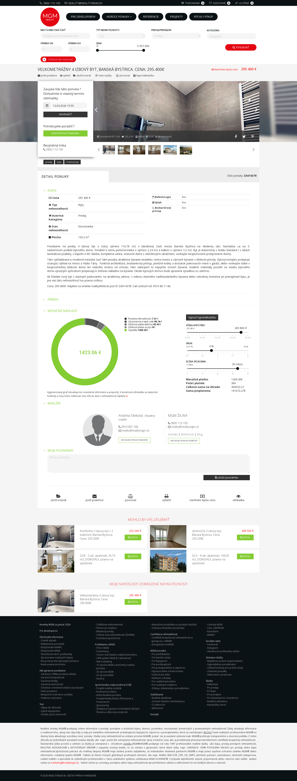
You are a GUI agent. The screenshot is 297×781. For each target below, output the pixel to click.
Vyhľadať (241, 47)
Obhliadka (238, 498)
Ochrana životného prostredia (168, 628)
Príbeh (51, 299)
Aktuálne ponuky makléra (134, 440)
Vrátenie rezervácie (51, 698)
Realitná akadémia (161, 698)
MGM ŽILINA (178, 415)
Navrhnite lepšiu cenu (225, 69)
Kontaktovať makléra (65, 133)
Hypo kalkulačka (143, 75)
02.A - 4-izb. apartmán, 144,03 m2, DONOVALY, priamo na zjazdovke (210, 559)
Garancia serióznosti (52, 684)
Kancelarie (212, 631)
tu (127, 395)
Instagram (212, 647)
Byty (59, 162)
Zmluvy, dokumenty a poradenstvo (170, 688)
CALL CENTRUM (215, 628)
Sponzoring (102, 705)
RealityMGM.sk (57, 775)
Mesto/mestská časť (53, 30)
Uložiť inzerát (82, 75)
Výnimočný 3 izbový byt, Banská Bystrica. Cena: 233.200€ (207, 534)
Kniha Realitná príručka (108, 695)
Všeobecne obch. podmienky (56, 654)
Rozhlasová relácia (106, 691)
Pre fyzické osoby (161, 657)
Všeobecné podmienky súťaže (223, 651)
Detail (133, 537)
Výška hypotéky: (195, 325)
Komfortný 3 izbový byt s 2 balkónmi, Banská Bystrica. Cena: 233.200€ (96, 534)
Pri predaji (212, 687)
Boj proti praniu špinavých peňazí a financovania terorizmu (60, 662)
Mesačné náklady (60, 311)
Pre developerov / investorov (222, 698)
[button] (96, 123)
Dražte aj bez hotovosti (53, 714)
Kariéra (100, 678)
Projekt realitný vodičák (108, 688)
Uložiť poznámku (226, 477)
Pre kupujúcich (159, 661)
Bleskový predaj (105, 631)
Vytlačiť (65, 75)
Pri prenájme (214, 694)
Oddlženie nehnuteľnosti (109, 624)
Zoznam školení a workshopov (168, 701)
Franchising (102, 651)
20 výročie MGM (104, 671)
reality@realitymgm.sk (83, 3)
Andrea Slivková (131, 415)
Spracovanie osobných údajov (57, 657)
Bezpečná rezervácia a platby (57, 694)
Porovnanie (193, 3)
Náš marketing (104, 661)
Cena (99, 43)
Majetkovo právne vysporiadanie (224, 661)
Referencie (187, 434)
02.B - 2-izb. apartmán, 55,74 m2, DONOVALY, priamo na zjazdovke (97, 559)
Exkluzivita (212, 684)
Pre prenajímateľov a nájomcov (168, 667)
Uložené (245, 3)
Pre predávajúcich (161, 664)
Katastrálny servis (216, 704)
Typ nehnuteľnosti (107, 30)
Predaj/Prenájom (161, 30)
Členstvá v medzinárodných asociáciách (62, 687)
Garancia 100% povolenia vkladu (58, 674)
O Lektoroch (158, 704)
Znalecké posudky (217, 671)
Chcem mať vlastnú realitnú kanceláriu (116, 654)
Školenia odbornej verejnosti (111, 712)
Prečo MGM (102, 647)
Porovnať (123, 75)
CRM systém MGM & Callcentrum (113, 658)
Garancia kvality (49, 680)
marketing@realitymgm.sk (65, 762)
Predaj (48, 162)
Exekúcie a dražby (161, 678)
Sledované (220, 3)
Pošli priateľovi (47, 75)
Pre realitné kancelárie (164, 681)
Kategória (213, 30)
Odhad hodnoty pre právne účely (225, 667)
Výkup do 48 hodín (51, 707)
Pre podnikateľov (161, 654)
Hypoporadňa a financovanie (167, 671)
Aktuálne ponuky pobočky (183, 440)
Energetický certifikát (163, 644)
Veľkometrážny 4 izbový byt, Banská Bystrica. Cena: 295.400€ (97, 599)
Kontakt (173, 434)
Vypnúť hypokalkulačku (202, 317)
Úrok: (189, 343)
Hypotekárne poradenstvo (221, 664)
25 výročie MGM (104, 675)
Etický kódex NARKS (51, 647)
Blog (199, 434)
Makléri (211, 634)
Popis (49, 190)
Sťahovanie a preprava (219, 674)
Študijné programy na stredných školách (118, 708)
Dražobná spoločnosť (108, 638)
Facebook (212, 644)
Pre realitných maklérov (164, 684)
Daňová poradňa (161, 674)
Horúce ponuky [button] (119, 16)
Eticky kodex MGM (50, 650)
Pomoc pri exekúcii (106, 628)
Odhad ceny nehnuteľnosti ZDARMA (115, 634)
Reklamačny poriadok (52, 643)
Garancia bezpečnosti (52, 677)
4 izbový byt (72, 162)
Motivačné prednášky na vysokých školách (174, 624)
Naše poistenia (49, 691)
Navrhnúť (65, 114)
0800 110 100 (50, 3)
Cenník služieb (48, 640)
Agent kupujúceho (50, 711)
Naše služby (103, 75)
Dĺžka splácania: (196, 361)
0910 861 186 (128, 426)
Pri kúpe (211, 691)
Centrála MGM (214, 624)
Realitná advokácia (217, 701)
